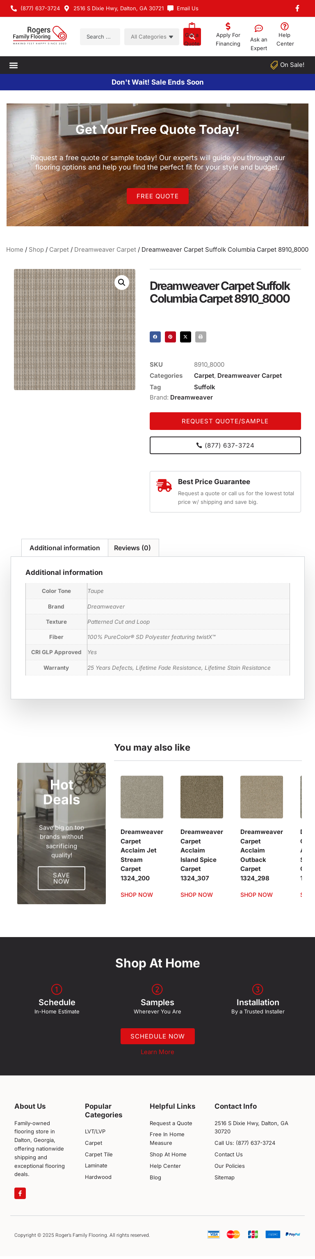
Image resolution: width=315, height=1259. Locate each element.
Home (14, 249)
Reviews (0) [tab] (132, 548)
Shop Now (137, 895)
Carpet (59, 249)
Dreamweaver (191, 397)
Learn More (157, 1055)
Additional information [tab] (65, 548)
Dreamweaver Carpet (105, 249)
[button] (13, 65)
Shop (36, 249)
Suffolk (204, 387)
